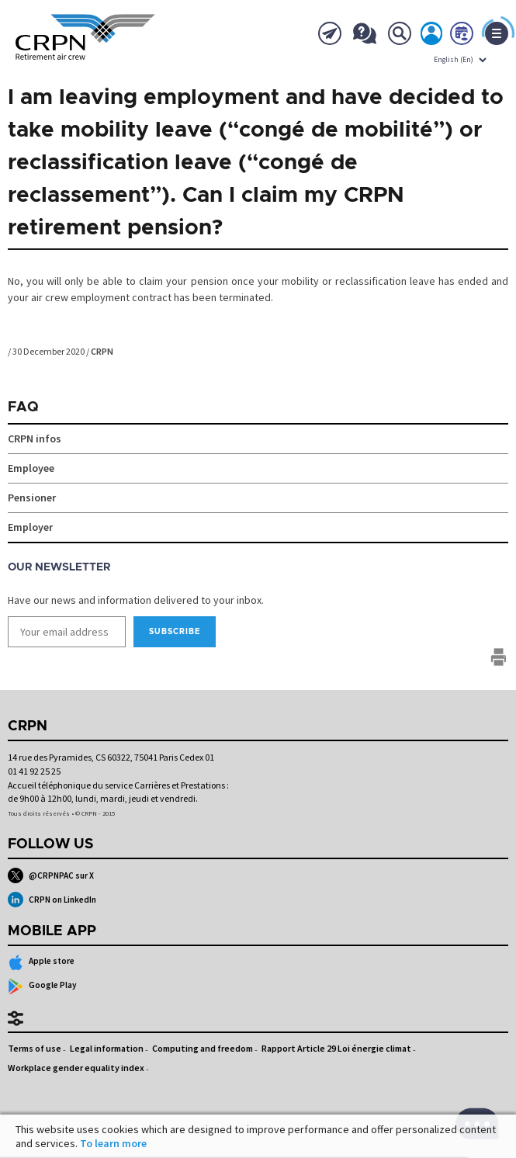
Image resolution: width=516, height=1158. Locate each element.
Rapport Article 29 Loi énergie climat (336, 1048)
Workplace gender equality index (76, 1067)
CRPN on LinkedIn (52, 899)
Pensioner (32, 497)
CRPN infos (34, 439)
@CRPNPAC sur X (51, 875)
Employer (30, 527)
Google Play (42, 986)
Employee (31, 468)
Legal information (107, 1048)
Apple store (41, 962)
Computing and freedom (202, 1048)
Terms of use (34, 1048)
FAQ (23, 407)
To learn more (113, 1143)
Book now (462, 36)
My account (432, 36)
